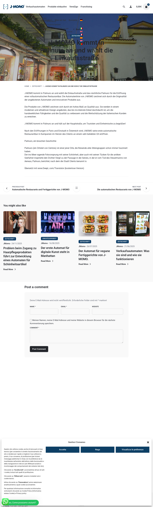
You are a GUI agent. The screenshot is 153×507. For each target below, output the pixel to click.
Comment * (34, 328)
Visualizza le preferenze (132, 449)
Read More (10, 269)
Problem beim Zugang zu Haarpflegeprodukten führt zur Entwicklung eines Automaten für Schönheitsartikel (19, 256)
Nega (97, 449)
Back (77, 29)
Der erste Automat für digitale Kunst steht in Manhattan (55, 252)
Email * (64, 307)
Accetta (62, 449)
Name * (33, 307)
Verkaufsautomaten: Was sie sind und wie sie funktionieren (132, 255)
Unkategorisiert (49, 238)
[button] (148, 442)
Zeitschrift (76, 36)
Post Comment (39, 349)
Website (95, 307)
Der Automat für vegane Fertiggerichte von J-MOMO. (94, 255)
